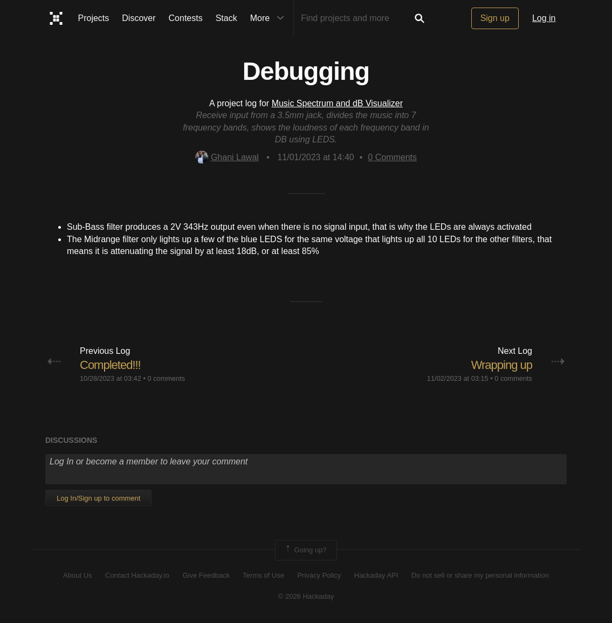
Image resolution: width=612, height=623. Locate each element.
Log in (544, 18)
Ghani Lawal (227, 157)
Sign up (495, 18)
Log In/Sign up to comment (98, 498)
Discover (138, 18)
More (269, 18)
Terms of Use (263, 575)
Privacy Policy (319, 575)
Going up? (305, 550)
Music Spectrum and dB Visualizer (337, 103)
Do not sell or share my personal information (480, 575)
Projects (93, 18)
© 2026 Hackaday (306, 596)
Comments (392, 157)
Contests (186, 18)
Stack (226, 18)
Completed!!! (110, 365)
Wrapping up (501, 365)
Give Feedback (205, 575)
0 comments (166, 378)
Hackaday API (376, 575)
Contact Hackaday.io (137, 575)
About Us (77, 575)
